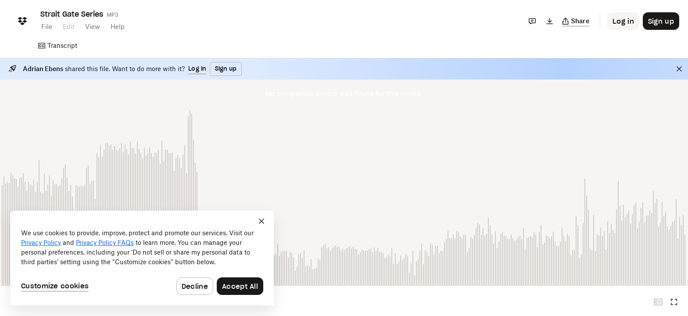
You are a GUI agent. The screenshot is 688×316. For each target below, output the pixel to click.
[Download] (550, 21)
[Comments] (532, 21)
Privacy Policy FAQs (105, 242)
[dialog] (142, 258)
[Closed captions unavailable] (658, 302)
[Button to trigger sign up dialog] (661, 21)
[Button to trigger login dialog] (623, 21)
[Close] (679, 69)
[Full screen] (674, 302)
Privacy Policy (41, 242)
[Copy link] (576, 21)
